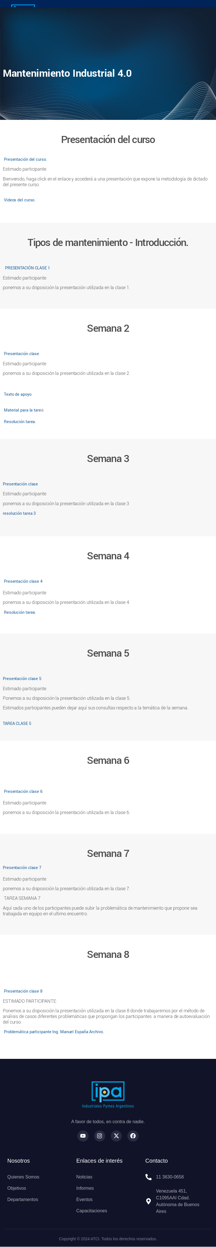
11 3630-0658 (170, 1177)
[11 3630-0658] (148, 1177)
